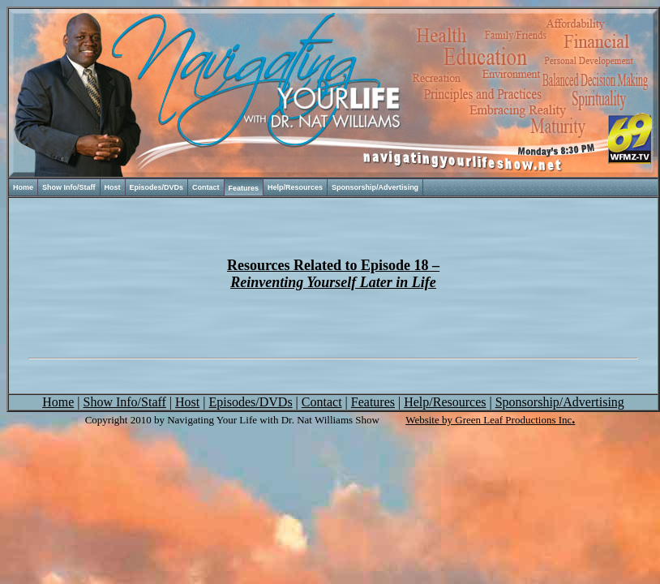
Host (113, 187)
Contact (206, 187)
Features (244, 188)
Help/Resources (295, 187)
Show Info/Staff (69, 187)
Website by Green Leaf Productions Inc (488, 420)
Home (23, 187)
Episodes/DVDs (157, 187)
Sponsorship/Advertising (375, 187)
